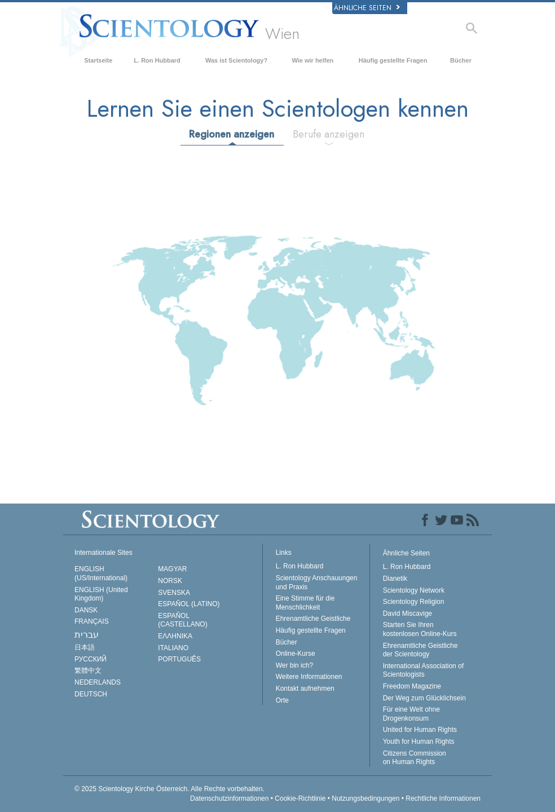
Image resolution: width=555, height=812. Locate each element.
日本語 (84, 647)
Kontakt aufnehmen (305, 688)
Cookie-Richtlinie (300, 798)
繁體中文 (88, 670)
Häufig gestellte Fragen (393, 60)
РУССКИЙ (90, 659)
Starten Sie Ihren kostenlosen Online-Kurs (420, 629)
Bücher (461, 60)
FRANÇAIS (91, 621)
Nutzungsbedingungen (365, 798)
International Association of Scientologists (423, 670)
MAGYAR (172, 569)
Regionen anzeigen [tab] (231, 134)
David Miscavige (407, 613)
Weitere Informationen (309, 677)
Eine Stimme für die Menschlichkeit (305, 602)
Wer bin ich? (294, 665)
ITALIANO (173, 648)
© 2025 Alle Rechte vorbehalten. (169, 789)
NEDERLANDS (97, 682)
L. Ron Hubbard (157, 60)
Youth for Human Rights (419, 741)
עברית (86, 634)
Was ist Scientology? (236, 60)
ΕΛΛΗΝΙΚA (175, 636)
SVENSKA (174, 593)
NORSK (170, 581)
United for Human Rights (420, 730)
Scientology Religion (413, 602)
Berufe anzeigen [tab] (328, 134)
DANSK (86, 610)
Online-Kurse (295, 653)
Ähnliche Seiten (367, 8)
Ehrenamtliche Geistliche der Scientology (420, 650)
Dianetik (395, 578)
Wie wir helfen (312, 60)
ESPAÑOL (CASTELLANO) (182, 620)
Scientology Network (413, 590)
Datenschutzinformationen (229, 798)
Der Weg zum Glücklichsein (424, 698)
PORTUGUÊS (179, 659)
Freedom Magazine (412, 686)
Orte (282, 700)
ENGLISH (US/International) (100, 573)
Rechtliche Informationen (443, 798)
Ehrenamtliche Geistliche (313, 619)
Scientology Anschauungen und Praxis (317, 582)
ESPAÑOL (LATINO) (188, 604)
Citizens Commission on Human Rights (414, 757)
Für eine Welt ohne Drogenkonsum (411, 713)
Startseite (98, 60)
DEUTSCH (90, 694)
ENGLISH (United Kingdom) (101, 594)
